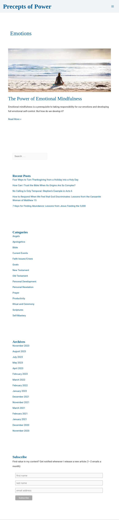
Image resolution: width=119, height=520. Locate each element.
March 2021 (19, 408)
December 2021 (21, 396)
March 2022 (19, 379)
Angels (16, 236)
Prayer (16, 292)
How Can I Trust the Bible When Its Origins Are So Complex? (44, 185)
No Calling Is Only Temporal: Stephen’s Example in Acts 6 (42, 191)
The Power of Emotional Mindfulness (45, 98)
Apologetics (19, 241)
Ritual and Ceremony (23, 304)
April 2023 (18, 368)
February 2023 (20, 374)
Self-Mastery (19, 315)
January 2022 (20, 391)
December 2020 (21, 425)
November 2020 (21, 430)
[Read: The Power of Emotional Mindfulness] (59, 70)
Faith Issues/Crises (23, 258)
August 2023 (19, 351)
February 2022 (20, 385)
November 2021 (21, 402)
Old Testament (20, 275)
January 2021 (20, 419)
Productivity (19, 298)
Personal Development (24, 281)
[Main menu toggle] (112, 6)
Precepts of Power (27, 6)
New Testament (21, 270)
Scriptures (18, 310)
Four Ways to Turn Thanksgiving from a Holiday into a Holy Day (45, 179)
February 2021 (20, 413)
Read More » (14, 119)
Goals (16, 264)
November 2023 (21, 345)
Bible (15, 247)
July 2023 (18, 357)
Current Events (20, 253)
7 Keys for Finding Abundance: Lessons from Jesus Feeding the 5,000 (49, 206)
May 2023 (18, 362)
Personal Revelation (23, 287)
